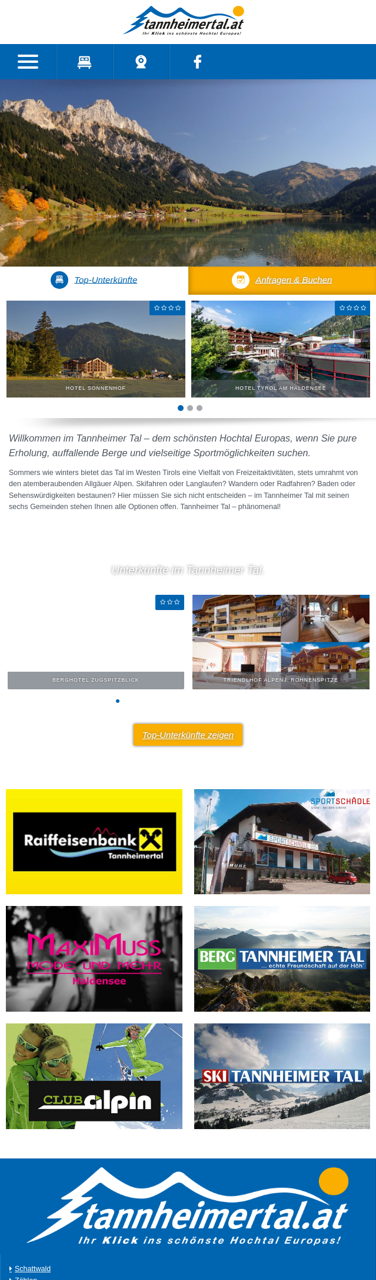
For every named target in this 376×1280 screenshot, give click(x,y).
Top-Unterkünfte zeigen (188, 735)
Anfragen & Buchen (282, 280)
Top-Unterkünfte (94, 280)
